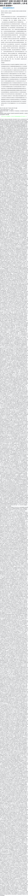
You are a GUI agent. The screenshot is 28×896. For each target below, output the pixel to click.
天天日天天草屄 (19, 585)
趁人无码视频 (3, 177)
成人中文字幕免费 (23, 326)
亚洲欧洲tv (15, 625)
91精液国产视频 (18, 691)
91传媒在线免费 (10, 545)
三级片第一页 (12, 308)
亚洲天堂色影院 (7, 588)
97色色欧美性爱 (22, 670)
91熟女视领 (14, 894)
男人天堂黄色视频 (12, 366)
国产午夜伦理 (24, 191)
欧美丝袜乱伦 (6, 444)
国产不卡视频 (7, 836)
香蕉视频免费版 (12, 400)
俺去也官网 (22, 770)
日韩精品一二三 (23, 842)
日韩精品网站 (16, 873)
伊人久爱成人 (20, 886)
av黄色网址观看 (22, 375)
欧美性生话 (8, 712)
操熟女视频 (21, 870)
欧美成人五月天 (4, 466)
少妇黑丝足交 (5, 683)
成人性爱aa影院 (8, 255)
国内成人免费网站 (6, 333)
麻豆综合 (13, 526)
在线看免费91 (13, 838)
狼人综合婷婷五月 (15, 753)
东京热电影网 (23, 409)
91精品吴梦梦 (8, 551)
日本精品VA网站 (21, 583)
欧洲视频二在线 (3, 272)
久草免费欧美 (11, 847)
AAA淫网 (3, 726)
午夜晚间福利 (21, 447)
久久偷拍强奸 (20, 186)
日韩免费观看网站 (12, 294)
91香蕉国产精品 (7, 436)
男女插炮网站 (6, 209)
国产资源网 (22, 724)
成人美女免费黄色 (15, 650)
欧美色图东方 (13, 795)
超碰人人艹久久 (16, 878)
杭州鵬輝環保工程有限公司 (19, 64)
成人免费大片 (23, 262)
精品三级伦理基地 (9, 344)
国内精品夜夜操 (21, 653)
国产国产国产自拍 (19, 808)
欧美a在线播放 (11, 218)
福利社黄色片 (8, 396)
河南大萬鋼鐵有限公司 (12, 103)
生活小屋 (18, 103)
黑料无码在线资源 (9, 441)
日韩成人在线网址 (15, 576)
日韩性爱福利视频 (16, 422)
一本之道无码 (20, 332)
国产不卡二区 (22, 665)
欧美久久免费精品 (22, 459)
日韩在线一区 (12, 137)
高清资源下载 (13, 457)
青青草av (7, 560)
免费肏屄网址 (20, 177)
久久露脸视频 (7, 606)
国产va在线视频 (3, 297)
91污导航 (5, 732)
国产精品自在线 (25, 432)
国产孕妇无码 (7, 148)
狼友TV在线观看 (4, 527)
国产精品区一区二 (10, 312)
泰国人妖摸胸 (19, 362)
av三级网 (7, 648)
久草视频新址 (15, 463)
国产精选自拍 (16, 304)
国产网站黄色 (15, 549)
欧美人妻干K (22, 659)
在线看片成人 (9, 192)
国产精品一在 (14, 410)
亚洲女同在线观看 (9, 250)
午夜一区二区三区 (16, 326)
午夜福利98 (18, 757)
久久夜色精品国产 (24, 222)
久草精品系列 (4, 754)
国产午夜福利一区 (10, 159)
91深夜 (6, 697)
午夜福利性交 (24, 801)
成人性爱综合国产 (10, 509)
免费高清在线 (15, 421)
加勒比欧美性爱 (6, 150)
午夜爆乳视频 (18, 262)
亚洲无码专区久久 (6, 330)
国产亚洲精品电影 (6, 249)
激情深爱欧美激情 (11, 288)
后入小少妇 (19, 630)
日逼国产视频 (6, 585)
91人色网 (22, 726)
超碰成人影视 (8, 544)
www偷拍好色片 (14, 714)
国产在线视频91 (16, 236)
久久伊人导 (19, 566)
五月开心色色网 (8, 813)
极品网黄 (15, 586)
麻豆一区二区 (23, 778)
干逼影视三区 (14, 259)
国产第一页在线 (3, 248)
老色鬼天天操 (13, 247)
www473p (11, 632)
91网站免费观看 (6, 641)
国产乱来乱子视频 (23, 448)
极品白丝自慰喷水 (21, 424)
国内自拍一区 (15, 361)
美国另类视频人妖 (10, 239)
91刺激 (11, 832)
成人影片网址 (8, 385)
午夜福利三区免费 (23, 645)
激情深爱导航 (24, 137)
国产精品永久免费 (22, 192)
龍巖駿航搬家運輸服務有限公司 (16, 66)
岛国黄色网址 (20, 143)
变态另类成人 (5, 565)
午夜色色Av (23, 690)
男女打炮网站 (12, 436)
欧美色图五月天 (12, 845)
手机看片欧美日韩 (9, 143)
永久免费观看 (2, 408)
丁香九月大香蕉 (6, 638)
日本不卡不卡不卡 (4, 849)
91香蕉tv (12, 671)
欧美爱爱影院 (23, 213)
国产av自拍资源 (15, 819)
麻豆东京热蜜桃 (19, 713)
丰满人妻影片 (4, 608)
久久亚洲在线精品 (22, 255)
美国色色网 (12, 865)
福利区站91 (2, 867)
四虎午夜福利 (19, 591)
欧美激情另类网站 (8, 879)
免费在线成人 (2, 162)
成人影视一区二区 (19, 219)
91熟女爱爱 (22, 849)
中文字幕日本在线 (16, 351)
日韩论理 (19, 717)
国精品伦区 (17, 532)
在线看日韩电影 (7, 339)
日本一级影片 (3, 668)
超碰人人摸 (3, 544)
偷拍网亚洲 (17, 643)
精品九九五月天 (3, 197)
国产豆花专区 (21, 342)
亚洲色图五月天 (8, 207)
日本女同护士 (12, 172)
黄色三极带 (24, 792)
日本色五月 (8, 743)
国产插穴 (19, 742)
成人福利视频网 (21, 507)
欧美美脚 (3, 761)
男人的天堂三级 (23, 172)
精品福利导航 (10, 620)
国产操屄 (9, 790)
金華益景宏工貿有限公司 (7, 95)
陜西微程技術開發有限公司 (18, 82)
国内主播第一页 (3, 421)
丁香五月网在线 (16, 250)
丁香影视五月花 (22, 169)
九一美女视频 (23, 756)
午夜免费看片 (17, 331)
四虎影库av (8, 811)
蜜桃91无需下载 (15, 794)
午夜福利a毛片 (21, 603)
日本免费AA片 (21, 832)
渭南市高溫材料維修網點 (14, 84)
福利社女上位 (13, 750)
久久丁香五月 (13, 866)
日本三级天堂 (6, 319)
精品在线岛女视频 (3, 614)
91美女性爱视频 (19, 296)
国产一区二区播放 (10, 443)
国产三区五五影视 (11, 300)
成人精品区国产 (25, 271)
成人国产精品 (24, 591)
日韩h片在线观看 (4, 178)
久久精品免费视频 (11, 233)
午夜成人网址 (6, 194)
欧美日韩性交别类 (8, 167)
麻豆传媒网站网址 (17, 641)
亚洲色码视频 (22, 218)
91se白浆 (15, 642)
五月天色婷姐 (11, 521)
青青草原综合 (8, 210)
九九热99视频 (21, 785)
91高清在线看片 (12, 198)
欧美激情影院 (17, 604)
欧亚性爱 (15, 730)
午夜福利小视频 (17, 778)
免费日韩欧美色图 (17, 144)
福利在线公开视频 (5, 139)
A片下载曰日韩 (10, 626)
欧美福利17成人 (5, 304)
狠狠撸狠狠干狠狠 (14, 280)
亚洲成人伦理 (24, 812)
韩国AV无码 (8, 820)
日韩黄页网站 (10, 871)
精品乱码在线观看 (18, 191)
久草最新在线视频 (21, 284)
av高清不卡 (21, 531)
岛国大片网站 (2, 121)
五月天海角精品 (5, 768)
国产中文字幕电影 (16, 273)
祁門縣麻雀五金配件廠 (15, 77)
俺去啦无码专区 (17, 837)
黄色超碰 (24, 807)
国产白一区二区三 (12, 803)
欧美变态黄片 (14, 302)
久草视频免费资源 (23, 344)
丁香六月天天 (10, 447)
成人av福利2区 (6, 713)
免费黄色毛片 (17, 380)
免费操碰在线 (16, 183)
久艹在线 (1, 818)
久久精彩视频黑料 (21, 410)
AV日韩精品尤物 (14, 543)
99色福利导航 (4, 839)
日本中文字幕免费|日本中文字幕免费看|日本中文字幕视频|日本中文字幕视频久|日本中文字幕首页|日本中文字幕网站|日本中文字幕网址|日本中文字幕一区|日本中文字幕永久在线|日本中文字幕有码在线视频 (14, 470)
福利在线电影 (18, 148)
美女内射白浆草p (14, 790)
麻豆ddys (25, 886)
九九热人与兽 (12, 529)
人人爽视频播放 (6, 268)
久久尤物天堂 (13, 530)
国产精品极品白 (3, 390)
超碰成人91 (19, 755)
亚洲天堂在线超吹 (15, 618)
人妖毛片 (6, 718)
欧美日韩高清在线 (17, 200)
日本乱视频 (11, 649)
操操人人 (10, 592)
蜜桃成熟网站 (16, 725)
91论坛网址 (16, 518)
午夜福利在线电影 (10, 127)
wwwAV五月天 (5, 642)
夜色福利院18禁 (5, 322)
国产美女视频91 (4, 186)
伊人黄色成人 (16, 701)
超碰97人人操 (10, 684)
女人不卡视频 (16, 375)
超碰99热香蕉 (12, 739)
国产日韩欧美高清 (15, 341)
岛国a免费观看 (20, 610)
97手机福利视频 (5, 569)
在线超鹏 (26, 809)
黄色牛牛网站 (7, 132)
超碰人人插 (7, 623)
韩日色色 (5, 579)
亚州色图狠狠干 (8, 750)
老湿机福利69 (23, 689)
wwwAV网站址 (8, 736)
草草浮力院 (24, 612)
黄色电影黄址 (19, 759)
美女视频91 (21, 595)
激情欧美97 (12, 868)
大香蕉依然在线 (8, 866)
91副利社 (10, 831)
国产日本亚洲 (6, 409)
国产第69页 (17, 782)
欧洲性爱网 (13, 639)
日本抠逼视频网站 (3, 851)
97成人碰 (20, 559)
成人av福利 (2, 651)
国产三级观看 (14, 338)
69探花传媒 (16, 671)
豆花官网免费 (15, 635)
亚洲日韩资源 (5, 812)
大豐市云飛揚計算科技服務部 (18, 95)
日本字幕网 (16, 527)
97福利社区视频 (10, 507)
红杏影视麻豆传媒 (3, 616)
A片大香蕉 (7, 862)
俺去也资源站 (25, 714)
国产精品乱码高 (20, 385)
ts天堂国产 (20, 684)
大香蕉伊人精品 (12, 643)
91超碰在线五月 (15, 574)
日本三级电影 (24, 215)
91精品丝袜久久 (16, 786)
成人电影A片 (22, 544)
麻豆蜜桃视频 (12, 289)
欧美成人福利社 (15, 197)
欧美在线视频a (14, 435)
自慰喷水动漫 (24, 306)
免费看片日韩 (17, 436)
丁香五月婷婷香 (3, 406)
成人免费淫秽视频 (12, 812)
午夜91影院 (14, 525)
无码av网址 (24, 843)
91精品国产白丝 (16, 620)
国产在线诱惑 (12, 238)
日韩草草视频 (22, 708)
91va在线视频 (23, 718)
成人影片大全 (18, 247)
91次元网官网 (24, 602)
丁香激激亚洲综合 (8, 140)
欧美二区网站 (17, 397)
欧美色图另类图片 (5, 661)
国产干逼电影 (5, 815)
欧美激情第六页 (3, 441)
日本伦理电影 (24, 302)
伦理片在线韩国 (5, 324)
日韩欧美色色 (18, 674)
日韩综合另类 (12, 171)
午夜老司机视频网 (14, 892)
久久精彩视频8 (12, 450)
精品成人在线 (15, 688)
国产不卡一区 (17, 245)
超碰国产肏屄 (21, 765)
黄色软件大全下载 (21, 272)
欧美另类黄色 (7, 359)
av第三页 (15, 745)
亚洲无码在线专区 (14, 398)
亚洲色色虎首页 (3, 627)
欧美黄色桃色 (21, 741)
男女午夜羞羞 (11, 354)
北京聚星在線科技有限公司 (9, 71)
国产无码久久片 (23, 422)
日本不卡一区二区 (21, 336)
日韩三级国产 (16, 627)
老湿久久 (18, 524)
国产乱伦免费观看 (4, 245)
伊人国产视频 (25, 404)
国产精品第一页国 (20, 388)
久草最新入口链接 (9, 326)
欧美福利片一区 (6, 379)
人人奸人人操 (16, 443)
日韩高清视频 (6, 427)
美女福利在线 (16, 153)
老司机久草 (11, 607)
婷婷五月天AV (6, 778)
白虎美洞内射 (13, 807)
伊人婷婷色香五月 (8, 625)
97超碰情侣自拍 (19, 719)
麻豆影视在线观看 (21, 398)
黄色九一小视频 (9, 594)
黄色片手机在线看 (9, 413)
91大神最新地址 (12, 770)
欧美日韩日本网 (23, 621)
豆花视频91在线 (17, 584)
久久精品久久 (5, 331)
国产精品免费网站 (9, 274)
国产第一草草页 (21, 180)
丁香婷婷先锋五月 (21, 133)
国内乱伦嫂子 (17, 171)
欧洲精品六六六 (20, 614)
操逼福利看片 (6, 196)
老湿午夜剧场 (6, 733)
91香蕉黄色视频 (8, 126)
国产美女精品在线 (15, 269)
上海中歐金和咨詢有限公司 (8, 70)
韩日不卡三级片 (12, 802)
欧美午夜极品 (20, 280)
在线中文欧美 (24, 362)
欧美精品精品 (15, 295)
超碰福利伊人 (18, 142)
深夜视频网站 (4, 662)
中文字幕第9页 (21, 373)
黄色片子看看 (9, 891)
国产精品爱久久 (8, 645)
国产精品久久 (8, 676)
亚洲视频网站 (21, 365)
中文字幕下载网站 (4, 335)
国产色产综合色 (7, 157)
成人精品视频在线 (16, 344)
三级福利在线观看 (15, 394)
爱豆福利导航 (2, 561)
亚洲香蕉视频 (7, 414)
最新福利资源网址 (22, 224)
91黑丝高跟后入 (5, 521)
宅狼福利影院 (8, 272)
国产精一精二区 (14, 190)
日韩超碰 (4, 545)
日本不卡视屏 (18, 739)
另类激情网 (16, 833)
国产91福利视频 (14, 292)
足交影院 (10, 580)
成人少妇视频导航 (23, 166)
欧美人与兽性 (19, 456)
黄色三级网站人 (24, 337)
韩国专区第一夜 (22, 571)
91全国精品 (22, 779)
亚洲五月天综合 (5, 130)
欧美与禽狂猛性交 (22, 880)
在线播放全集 (12, 391)
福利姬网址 (7, 600)
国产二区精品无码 (13, 362)
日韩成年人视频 (10, 261)
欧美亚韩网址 (17, 218)
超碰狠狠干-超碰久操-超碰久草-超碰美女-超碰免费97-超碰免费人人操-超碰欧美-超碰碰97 (13, 3)
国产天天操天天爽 (7, 573)
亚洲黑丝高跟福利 (4, 814)
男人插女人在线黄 (21, 467)
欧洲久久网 (23, 630)
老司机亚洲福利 (11, 598)
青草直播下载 (16, 159)
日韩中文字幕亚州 (9, 277)
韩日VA (5, 884)
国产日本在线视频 (23, 236)
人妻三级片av (13, 613)
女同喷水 (24, 700)
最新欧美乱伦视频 (22, 304)
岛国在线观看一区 (23, 439)
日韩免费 (3, 890)
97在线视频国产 (4, 704)
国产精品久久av (3, 415)
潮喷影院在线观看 (22, 201)
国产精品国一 (4, 309)
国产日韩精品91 (10, 375)
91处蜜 (21, 725)
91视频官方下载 (19, 132)
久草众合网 (7, 692)
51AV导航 (2, 838)
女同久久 (12, 670)
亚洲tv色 (11, 780)
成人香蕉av (25, 819)
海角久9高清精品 (10, 765)
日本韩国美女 (24, 456)
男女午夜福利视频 (3, 303)
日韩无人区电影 (20, 607)
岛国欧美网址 (17, 172)
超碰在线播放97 (21, 760)
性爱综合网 (10, 809)
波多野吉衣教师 (14, 155)
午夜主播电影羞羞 (18, 194)
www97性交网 (12, 631)
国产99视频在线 (3, 210)
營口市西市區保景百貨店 (10, 93)
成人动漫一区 (19, 271)
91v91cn (10, 567)
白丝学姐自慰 (11, 654)
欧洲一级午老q (7, 689)
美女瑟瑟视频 (19, 773)
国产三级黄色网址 (12, 412)
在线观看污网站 (14, 773)
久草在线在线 (11, 337)
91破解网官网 (3, 800)
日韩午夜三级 (15, 261)
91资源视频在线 (7, 717)
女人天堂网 (2, 739)
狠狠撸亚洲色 (13, 219)
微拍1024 (17, 555)
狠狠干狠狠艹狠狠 (3, 543)
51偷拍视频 (2, 580)
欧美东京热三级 (22, 250)
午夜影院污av (23, 586)
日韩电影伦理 (6, 174)
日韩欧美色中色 (6, 402)
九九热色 (17, 770)
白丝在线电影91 (7, 725)
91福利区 (5, 684)
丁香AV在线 (16, 765)
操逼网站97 (19, 556)
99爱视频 (16, 673)
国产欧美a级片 (4, 147)
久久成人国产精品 (20, 292)
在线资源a (5, 604)
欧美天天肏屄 (6, 572)
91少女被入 (16, 827)
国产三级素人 (15, 562)
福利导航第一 (19, 883)
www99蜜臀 (3, 865)
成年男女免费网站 (7, 404)
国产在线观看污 (20, 216)
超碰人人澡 (7, 538)
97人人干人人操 (24, 876)
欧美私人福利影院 (5, 296)
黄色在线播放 (6, 316)
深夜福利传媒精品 (10, 657)
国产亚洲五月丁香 (23, 260)
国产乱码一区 (11, 782)
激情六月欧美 (12, 187)
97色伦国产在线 (22, 466)
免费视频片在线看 (15, 382)
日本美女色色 (16, 654)
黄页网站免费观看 (19, 174)
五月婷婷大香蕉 (17, 521)
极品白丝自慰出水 (16, 213)
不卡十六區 (21, 631)
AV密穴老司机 (13, 762)
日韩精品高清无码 (7, 425)
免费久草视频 (20, 392)
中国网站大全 (24, 366)
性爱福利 (20, 548)
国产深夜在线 (23, 285)
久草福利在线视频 (21, 449)
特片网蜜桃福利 (6, 183)
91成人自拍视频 (22, 230)
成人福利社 (9, 707)
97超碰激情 (6, 848)
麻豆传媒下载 (6, 400)
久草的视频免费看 (12, 232)
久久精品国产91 (3, 344)
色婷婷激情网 (5, 764)
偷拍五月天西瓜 (8, 741)
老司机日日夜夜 (19, 668)
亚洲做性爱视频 (7, 388)
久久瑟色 (12, 725)
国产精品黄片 (7, 185)
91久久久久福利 (11, 178)
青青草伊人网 (2, 868)
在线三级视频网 (7, 292)
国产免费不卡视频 (12, 379)
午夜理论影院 (11, 731)
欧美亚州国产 (8, 621)
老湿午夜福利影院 (23, 420)
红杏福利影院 (20, 396)
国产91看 (10, 610)
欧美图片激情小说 (13, 432)
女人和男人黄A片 (17, 312)
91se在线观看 (10, 751)
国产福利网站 (21, 463)
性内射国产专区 (19, 697)
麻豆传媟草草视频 (18, 418)
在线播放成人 (20, 438)
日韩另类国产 (14, 119)
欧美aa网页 (15, 800)
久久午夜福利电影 (13, 206)
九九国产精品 (14, 520)
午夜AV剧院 (20, 791)
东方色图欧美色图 (3, 307)
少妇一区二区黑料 (21, 173)
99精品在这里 (19, 636)
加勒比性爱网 (22, 171)
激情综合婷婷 (3, 326)
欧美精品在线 (20, 248)
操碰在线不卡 (14, 367)
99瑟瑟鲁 (24, 697)
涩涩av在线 (9, 877)
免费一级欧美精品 (22, 159)
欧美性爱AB (3, 594)
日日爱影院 (20, 851)
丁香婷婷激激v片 (17, 337)
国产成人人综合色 (19, 374)
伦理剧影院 (21, 680)
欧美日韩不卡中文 (21, 338)
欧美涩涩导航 (2, 549)
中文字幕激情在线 (11, 331)
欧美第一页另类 (22, 265)
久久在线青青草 (14, 851)
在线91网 (4, 860)
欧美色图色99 (20, 594)
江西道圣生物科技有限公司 (21, 81)
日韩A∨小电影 (8, 844)
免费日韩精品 (13, 321)
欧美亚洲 (4, 644)
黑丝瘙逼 (19, 635)
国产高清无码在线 (10, 257)
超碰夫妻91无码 (17, 127)
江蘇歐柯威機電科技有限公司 (10, 81)
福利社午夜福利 (23, 649)
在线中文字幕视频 (23, 661)
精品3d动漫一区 (8, 530)
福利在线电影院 (6, 462)
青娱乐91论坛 (9, 785)
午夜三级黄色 (7, 457)
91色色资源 (17, 512)
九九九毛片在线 (4, 804)
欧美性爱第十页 (4, 204)
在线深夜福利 (20, 414)
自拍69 (10, 729)
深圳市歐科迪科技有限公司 (6, 64)
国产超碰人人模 (10, 149)
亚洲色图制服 (23, 749)
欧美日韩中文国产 (20, 314)
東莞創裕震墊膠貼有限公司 (21, 97)
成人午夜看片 (11, 285)
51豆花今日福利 (18, 686)
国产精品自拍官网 (11, 590)
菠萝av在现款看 (15, 583)
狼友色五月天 (17, 774)
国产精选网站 (22, 386)
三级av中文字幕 (18, 300)
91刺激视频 (5, 709)
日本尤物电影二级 (8, 656)
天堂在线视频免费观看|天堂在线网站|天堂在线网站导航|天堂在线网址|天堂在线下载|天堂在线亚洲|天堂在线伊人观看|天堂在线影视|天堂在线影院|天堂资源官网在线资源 (14, 485)
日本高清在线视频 (9, 406)
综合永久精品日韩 (7, 371)
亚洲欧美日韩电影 (19, 349)
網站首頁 (2, 11)
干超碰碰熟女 (3, 267)
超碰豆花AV (16, 685)
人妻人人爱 (20, 616)
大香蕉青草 (4, 858)
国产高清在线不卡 (22, 281)
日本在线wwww (24, 626)
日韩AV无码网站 (7, 591)
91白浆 (15, 509)
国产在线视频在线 (24, 377)
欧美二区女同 (17, 420)
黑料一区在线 (21, 197)
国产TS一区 (24, 533)
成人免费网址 (22, 298)
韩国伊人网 (14, 597)
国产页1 (5, 751)
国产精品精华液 (19, 165)
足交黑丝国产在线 (8, 576)
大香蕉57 (21, 798)
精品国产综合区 (16, 290)
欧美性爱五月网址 (17, 867)
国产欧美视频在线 (12, 124)
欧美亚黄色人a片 (8, 547)
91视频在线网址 (19, 792)
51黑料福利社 (5, 563)
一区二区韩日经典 (8, 767)
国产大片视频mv (23, 208)
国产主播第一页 (25, 238)
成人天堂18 (8, 776)
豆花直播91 (4, 788)
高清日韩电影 (7, 357)
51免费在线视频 (3, 832)
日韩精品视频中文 (11, 842)
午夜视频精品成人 (9, 426)
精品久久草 (6, 624)
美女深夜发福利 (24, 735)
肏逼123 (4, 829)
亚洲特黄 (6, 706)
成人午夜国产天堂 (21, 673)
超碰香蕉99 (3, 560)
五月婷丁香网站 (17, 419)
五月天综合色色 (22, 320)
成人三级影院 (15, 449)
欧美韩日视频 (16, 136)
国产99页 (8, 860)
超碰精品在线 (11, 764)
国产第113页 (5, 874)
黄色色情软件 (14, 580)
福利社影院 (20, 706)
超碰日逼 (18, 659)
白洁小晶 (9, 579)
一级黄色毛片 (8, 460)
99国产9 (15, 821)
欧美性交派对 (22, 715)
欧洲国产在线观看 (9, 459)
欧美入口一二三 (18, 890)
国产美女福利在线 (9, 221)
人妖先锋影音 (17, 842)
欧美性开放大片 (7, 310)
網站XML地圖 (2, 108)
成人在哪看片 (21, 563)
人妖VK (15, 826)
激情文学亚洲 (4, 590)
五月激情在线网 (23, 845)
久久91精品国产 (6, 461)
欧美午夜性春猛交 (24, 360)
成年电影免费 (9, 119)
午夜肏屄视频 (16, 731)
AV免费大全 (6, 690)
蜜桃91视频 (23, 596)
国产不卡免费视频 (16, 448)
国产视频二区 (23, 450)
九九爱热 (25, 595)
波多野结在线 (15, 297)
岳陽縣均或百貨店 (16, 70)
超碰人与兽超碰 (5, 826)
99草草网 (4, 695)
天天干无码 (19, 750)
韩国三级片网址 (16, 649)
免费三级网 (8, 796)
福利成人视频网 (13, 659)
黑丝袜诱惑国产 (18, 677)
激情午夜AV (16, 703)
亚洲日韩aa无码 (14, 573)
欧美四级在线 (22, 160)
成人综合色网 (21, 416)
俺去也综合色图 (11, 527)
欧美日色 (17, 531)
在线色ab (1, 553)
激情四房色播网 (24, 184)
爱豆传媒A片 (15, 706)
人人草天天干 (17, 885)
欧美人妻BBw (4, 673)
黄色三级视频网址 (19, 168)
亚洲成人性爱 (14, 797)
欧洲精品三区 (2, 403)
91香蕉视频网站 (7, 180)
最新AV (19, 642)
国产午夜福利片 (19, 389)
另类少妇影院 (11, 798)
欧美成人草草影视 (16, 784)
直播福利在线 (18, 359)
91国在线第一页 (23, 643)
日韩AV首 (7, 721)
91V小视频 (15, 569)
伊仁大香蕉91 (5, 873)
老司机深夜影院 (10, 730)
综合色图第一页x (7, 850)
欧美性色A (5, 665)
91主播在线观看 (21, 809)
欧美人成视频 (18, 316)
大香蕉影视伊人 (13, 766)
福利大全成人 (23, 582)
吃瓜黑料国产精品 (20, 210)
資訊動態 (21, 11)
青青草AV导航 (17, 665)
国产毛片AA (12, 571)
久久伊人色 (8, 637)
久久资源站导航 (16, 553)
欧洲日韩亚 (7, 868)
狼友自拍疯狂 (13, 715)
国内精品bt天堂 (15, 173)
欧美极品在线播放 (10, 327)
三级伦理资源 (8, 203)
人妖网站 (14, 751)
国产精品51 (12, 823)
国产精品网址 (21, 322)
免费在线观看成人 (19, 379)
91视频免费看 (19, 609)
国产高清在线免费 (23, 289)
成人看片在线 (9, 466)
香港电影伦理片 (13, 132)
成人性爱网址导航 (13, 623)
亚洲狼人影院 (17, 747)
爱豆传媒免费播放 (8, 854)
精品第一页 (3, 551)
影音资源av (18, 779)
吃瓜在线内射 (14, 368)
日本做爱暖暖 (2, 888)
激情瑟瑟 (13, 679)
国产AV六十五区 (7, 321)
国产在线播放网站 (7, 263)
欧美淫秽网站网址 (7, 355)
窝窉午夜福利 (24, 275)
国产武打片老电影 (16, 439)
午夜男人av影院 (12, 700)
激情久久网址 (7, 247)
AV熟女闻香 (6, 537)
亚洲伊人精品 (4, 395)
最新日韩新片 (5, 184)
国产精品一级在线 (19, 371)
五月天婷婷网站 (14, 185)
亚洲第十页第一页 (23, 127)
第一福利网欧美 (5, 227)
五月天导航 (20, 568)
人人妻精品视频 (8, 128)
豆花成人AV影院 (19, 788)
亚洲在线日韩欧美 (8, 401)
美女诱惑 (5, 553)
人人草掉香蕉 (9, 367)
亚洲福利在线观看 (8, 408)
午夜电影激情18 (4, 541)
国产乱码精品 (2, 353)
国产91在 (24, 577)
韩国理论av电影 (7, 691)
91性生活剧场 (21, 685)
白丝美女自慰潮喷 (3, 239)
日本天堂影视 (16, 348)
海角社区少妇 (15, 855)
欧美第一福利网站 (5, 374)
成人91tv (12, 708)
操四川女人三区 (21, 261)
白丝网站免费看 (3, 242)
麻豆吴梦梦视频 (5, 745)
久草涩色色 (9, 819)
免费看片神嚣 (8, 177)
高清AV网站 (18, 795)
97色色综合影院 (13, 756)
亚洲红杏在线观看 (4, 510)
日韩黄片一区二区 (19, 372)
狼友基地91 (7, 770)
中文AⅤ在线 (23, 565)
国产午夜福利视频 (22, 253)
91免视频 (13, 531)
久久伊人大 (16, 657)
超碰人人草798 (13, 538)
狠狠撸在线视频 (9, 341)
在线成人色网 (12, 743)
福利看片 (4, 597)
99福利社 (18, 538)
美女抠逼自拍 (9, 859)
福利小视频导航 (19, 743)
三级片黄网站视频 (17, 402)
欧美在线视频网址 (14, 272)
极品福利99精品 (5, 281)
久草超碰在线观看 (14, 216)
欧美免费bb (13, 772)
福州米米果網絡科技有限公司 (8, 86)
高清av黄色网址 (3, 363)
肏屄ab (24, 719)
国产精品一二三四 (24, 151)
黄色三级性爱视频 (15, 403)
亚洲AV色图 (19, 843)
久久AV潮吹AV (21, 695)
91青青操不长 (8, 618)
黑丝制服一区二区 (18, 462)
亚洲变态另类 (24, 551)
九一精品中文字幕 (8, 525)
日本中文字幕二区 (14, 180)
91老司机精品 (24, 556)
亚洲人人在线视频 (12, 384)
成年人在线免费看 (18, 268)
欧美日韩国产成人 (6, 672)
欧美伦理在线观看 (24, 402)
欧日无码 (23, 754)
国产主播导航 (5, 181)
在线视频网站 (22, 125)
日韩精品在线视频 (9, 431)
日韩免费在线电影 (23, 161)
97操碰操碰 (12, 606)
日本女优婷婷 (21, 682)
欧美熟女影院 (10, 156)
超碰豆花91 (2, 802)
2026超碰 (9, 608)
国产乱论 (3, 807)
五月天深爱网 (7, 823)
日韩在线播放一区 (4, 200)
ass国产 (1, 874)
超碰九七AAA (24, 598)
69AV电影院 (7, 602)
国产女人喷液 (23, 324)
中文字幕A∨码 (4, 542)
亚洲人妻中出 (10, 642)
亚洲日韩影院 (4, 533)
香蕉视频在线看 (23, 753)
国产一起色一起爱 (4, 260)
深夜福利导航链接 (11, 804)
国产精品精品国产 (13, 663)
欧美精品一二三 (21, 167)
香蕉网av (6, 649)
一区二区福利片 (10, 332)
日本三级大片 (8, 561)
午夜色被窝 (19, 602)
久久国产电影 (16, 354)
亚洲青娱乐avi (6, 559)
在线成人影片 (7, 867)
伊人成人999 (2, 736)
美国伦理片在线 (15, 336)
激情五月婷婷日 (20, 383)
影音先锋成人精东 (6, 766)
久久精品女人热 (6, 347)
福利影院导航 (17, 689)
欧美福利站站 (21, 318)
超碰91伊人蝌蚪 (8, 755)
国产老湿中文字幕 (10, 550)
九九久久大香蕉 (24, 554)
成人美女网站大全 (3, 153)
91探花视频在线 (4, 422)
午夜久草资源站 (20, 550)
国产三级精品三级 (15, 131)
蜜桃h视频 (7, 651)
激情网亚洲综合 (24, 312)
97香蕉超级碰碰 (14, 314)
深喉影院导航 (24, 343)
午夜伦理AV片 (13, 591)
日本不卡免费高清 (19, 330)
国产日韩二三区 (22, 239)
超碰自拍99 (16, 577)
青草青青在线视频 (5, 232)
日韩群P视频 (21, 535)
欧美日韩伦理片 (11, 227)
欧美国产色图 (20, 368)
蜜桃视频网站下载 (7, 343)
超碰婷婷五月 (2, 207)
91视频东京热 (21, 518)
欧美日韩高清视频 (18, 137)
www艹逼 (21, 512)
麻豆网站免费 (14, 275)
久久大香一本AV (11, 518)
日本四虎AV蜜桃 (4, 595)
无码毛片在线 (10, 351)
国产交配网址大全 (12, 350)
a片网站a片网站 (14, 467)
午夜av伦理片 (22, 731)
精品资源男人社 (14, 271)
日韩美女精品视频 (17, 285)
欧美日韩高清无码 (16, 130)
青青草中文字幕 (23, 273)
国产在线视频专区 (5, 369)
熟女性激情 (3, 615)
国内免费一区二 (9, 415)
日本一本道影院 (15, 729)
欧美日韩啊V (6, 686)
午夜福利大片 (10, 236)
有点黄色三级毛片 (10, 303)
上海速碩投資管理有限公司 (14, 92)
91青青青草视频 (12, 380)
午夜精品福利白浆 (7, 723)
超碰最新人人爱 (12, 585)
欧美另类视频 (23, 868)
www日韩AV (23, 750)
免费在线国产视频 (10, 153)
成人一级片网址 (6, 172)
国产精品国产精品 (16, 767)
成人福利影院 (14, 456)
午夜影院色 (25, 873)
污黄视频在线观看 (11, 234)
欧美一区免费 (8, 302)
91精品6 (4, 550)
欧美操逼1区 (16, 870)
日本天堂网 (19, 560)
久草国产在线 (7, 742)
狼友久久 (3, 836)
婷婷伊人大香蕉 (15, 884)
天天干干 (7, 853)
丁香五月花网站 (3, 189)
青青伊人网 (22, 860)
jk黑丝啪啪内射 (5, 831)
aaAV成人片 (4, 859)
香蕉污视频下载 (3, 811)
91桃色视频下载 (9, 197)
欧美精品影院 (10, 147)
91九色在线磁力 (8, 612)
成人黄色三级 (15, 783)
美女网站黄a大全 (22, 382)
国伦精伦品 (19, 797)
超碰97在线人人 (14, 830)
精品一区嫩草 (16, 386)
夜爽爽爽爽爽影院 (13, 454)
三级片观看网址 (17, 151)
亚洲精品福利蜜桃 (14, 284)
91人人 (15, 550)
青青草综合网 (20, 367)
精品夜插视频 (6, 451)
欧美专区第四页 (11, 880)
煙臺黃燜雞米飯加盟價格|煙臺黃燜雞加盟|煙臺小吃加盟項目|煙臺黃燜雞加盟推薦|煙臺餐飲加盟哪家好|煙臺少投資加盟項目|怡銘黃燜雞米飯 (13, 90)
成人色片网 (7, 802)
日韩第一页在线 (6, 214)
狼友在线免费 (11, 690)
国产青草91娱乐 (22, 694)
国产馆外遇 (12, 555)
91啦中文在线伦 (11, 554)
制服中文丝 (13, 512)
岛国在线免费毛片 (15, 415)
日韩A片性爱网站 (12, 532)
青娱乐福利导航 (22, 882)
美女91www (7, 747)
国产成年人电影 (6, 222)
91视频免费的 (5, 872)
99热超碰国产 (22, 838)
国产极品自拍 (20, 190)
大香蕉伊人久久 (19, 712)
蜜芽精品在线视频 (8, 548)
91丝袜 (5, 819)
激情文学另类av (18, 565)
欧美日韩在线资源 (16, 395)
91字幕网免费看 (15, 177)
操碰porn (15, 815)
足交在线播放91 (7, 145)
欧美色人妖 (9, 514)
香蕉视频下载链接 (3, 136)
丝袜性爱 (16, 848)
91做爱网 (12, 850)
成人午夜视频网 (3, 385)
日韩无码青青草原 (24, 772)
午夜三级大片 (20, 601)
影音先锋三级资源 (22, 729)
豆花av (26, 618)
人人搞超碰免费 (22, 856)
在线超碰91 (21, 656)
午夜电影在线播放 (22, 227)
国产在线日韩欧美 (3, 279)
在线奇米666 (15, 744)
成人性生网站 (11, 821)
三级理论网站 (22, 183)
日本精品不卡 (6, 266)
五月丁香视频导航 (20, 578)
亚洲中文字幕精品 (18, 215)
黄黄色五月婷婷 (6, 306)
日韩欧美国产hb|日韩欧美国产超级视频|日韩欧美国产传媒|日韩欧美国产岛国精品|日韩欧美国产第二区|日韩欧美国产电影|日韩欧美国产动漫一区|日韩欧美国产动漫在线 (14, 477)
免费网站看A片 (25, 249)
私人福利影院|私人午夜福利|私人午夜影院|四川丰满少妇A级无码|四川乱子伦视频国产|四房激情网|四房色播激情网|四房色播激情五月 (14, 502)
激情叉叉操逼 (4, 127)
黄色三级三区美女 (9, 166)
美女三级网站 (23, 412)
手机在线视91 (24, 548)
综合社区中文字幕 (4, 688)
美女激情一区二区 (3, 312)
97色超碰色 (17, 704)
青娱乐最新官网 (21, 744)
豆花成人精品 (17, 645)
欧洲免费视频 (13, 165)
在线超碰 (3, 612)
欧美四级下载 (18, 457)
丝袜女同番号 (17, 120)
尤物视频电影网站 (19, 339)
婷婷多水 (17, 639)
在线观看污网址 (11, 335)
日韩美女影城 (2, 392)
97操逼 (16, 572)
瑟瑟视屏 (1, 803)
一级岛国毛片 (16, 265)
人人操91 (17, 557)
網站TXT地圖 (8, 108)
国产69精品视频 (15, 267)
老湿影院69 (6, 667)
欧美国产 (26, 738)
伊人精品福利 (19, 894)
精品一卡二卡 (8, 435)
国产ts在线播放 (19, 214)
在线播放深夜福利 (22, 443)
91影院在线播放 (9, 173)
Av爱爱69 (25, 555)
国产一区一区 (9, 395)
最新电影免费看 (19, 465)
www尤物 (10, 569)
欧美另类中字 (13, 339)
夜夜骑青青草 (7, 437)
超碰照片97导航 (24, 802)
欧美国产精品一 (21, 313)
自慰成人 (25, 600)
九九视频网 (9, 695)
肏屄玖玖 (10, 513)
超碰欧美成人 (24, 613)
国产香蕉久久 (7, 670)
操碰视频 (20, 855)
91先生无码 (8, 519)
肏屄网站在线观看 (3, 603)
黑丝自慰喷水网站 (3, 318)
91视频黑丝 (20, 768)
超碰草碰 (17, 680)
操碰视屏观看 (4, 448)
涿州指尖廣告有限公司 (18, 86)
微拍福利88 (7, 636)
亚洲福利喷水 (8, 886)
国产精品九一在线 (21, 291)
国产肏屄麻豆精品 (20, 519)
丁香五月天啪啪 (23, 130)
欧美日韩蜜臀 (20, 615)
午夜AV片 (23, 674)
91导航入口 (11, 874)
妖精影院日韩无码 (20, 155)
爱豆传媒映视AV (5, 629)
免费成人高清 (16, 320)
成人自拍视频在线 (4, 463)
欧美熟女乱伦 (14, 225)
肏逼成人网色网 (7, 808)
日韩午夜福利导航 (8, 601)
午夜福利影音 (13, 844)
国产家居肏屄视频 (19, 294)
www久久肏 (8, 512)
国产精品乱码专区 (16, 891)
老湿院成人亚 (19, 275)
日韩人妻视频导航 (17, 626)
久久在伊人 (12, 796)
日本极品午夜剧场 (15, 563)
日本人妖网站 (2, 185)
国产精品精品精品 (3, 195)
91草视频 (14, 759)
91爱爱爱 (15, 737)
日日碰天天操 (15, 315)
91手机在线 (7, 782)
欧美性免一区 (8, 520)
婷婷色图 (9, 616)
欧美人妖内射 (11, 718)
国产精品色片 (11, 386)
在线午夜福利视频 (21, 179)
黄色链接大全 (7, 556)
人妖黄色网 (11, 882)
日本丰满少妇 (24, 636)
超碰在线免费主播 (15, 738)
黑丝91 (7, 557)
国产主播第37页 (3, 433)
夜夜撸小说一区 (16, 147)
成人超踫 (16, 829)
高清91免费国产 (12, 407)
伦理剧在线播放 (4, 159)
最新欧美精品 (5, 315)
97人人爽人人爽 (11, 673)
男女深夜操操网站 (3, 361)
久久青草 (13, 824)
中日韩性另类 (22, 648)
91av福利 (19, 696)
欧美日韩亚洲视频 (11, 191)
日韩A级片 (3, 714)
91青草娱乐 (2, 825)
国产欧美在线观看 (10, 345)
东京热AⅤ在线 (12, 720)
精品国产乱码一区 (9, 342)
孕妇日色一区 (20, 353)
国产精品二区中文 (7, 438)
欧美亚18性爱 (14, 515)
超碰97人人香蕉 (6, 175)
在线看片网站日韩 (9, 291)
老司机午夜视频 (13, 713)
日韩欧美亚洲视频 (3, 224)
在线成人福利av (7, 666)
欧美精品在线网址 (22, 131)
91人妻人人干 (19, 866)
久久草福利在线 (18, 868)
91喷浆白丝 (19, 844)
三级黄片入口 (7, 155)
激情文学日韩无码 (15, 879)
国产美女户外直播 (3, 378)
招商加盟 (24, 11)
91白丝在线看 (7, 780)
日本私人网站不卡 (20, 600)
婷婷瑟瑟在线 (11, 814)
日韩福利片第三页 (16, 156)
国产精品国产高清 (22, 269)
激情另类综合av (12, 624)
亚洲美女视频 (23, 139)
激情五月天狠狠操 (24, 247)
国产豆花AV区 (9, 508)
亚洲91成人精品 (23, 274)
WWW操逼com (18, 823)
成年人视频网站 (5, 320)
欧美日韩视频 (18, 533)
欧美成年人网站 (20, 121)
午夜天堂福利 (3, 633)
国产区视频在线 (19, 350)
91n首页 (6, 580)
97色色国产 (12, 747)
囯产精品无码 (3, 169)
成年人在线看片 (6, 366)
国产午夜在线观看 (10, 445)
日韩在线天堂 (6, 198)
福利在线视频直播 (16, 125)
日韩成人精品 (16, 281)
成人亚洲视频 (8, 248)
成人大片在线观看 (24, 457)
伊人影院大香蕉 (3, 830)
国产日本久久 (23, 327)
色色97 (9, 662)
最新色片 (3, 536)
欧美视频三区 (7, 271)
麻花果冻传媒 (7, 121)
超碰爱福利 (20, 819)
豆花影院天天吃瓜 (16, 871)
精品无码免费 (5, 298)
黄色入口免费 (13, 672)
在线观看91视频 (23, 885)
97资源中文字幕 (14, 425)
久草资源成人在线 (8, 883)
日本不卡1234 (24, 663)
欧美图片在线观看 (17, 184)
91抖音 (2, 624)
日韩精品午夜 (10, 315)
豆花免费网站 (6, 744)
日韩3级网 (25, 712)
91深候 (7, 680)
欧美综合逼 (25, 567)
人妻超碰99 (14, 806)
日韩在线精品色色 (15, 682)
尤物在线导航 (6, 777)
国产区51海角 (4, 894)
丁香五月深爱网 (4, 208)
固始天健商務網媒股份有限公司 (7, 82)
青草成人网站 (12, 535)
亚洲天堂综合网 (4, 574)
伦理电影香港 (3, 426)
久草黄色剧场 (2, 548)
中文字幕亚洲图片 (10, 604)
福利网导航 (23, 539)
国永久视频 (15, 653)
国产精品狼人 (17, 400)
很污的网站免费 (20, 355)
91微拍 (8, 663)
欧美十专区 (2, 770)
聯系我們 (6, 12)
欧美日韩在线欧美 (12, 316)
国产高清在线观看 (6, 241)
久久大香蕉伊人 (18, 862)
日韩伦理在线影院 (3, 332)
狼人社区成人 (10, 281)
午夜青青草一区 (21, 783)
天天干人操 (25, 684)
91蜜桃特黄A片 (4, 871)
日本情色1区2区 (21, 858)
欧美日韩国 (11, 706)
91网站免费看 (19, 513)
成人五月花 (20, 573)
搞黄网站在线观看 (9, 449)
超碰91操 (17, 624)
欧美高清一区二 (17, 369)
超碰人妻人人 (16, 510)
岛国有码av (11, 710)
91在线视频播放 (14, 388)
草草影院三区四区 (12, 636)
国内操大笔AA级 (4, 151)
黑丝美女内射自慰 (14, 886)
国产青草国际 (2, 128)
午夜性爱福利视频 (3, 261)
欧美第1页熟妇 (10, 448)
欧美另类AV (15, 801)
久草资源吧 (11, 577)
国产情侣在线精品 (23, 120)
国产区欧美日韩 (24, 407)
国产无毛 (15, 541)
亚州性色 (24, 573)
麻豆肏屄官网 (2, 255)
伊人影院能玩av (7, 715)
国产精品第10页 (23, 163)
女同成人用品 (7, 216)
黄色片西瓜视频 (3, 833)
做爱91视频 (9, 817)
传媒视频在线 (23, 825)
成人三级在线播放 (21, 307)
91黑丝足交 (24, 580)
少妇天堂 (4, 794)
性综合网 (6, 660)
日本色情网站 (6, 720)
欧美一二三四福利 (7, 650)
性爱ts (2, 798)
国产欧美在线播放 (11, 245)
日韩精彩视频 (4, 696)
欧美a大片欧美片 (5, 372)
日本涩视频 (2, 678)
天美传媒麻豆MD (15, 877)
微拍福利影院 (18, 251)
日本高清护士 (6, 407)
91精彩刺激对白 (13, 168)
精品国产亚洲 (2, 457)
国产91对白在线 (15, 224)
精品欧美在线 (3, 203)
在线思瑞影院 (18, 529)
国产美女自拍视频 (4, 727)
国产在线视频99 (3, 250)
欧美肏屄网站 (6, 254)
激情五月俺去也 (20, 806)
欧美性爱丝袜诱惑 (9, 833)
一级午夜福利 (12, 254)
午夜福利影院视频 (8, 131)
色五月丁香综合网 (4, 837)
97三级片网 (2, 760)
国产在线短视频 (3, 201)
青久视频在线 (22, 149)
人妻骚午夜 (12, 885)
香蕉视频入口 (14, 768)
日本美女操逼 (11, 873)
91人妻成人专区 (6, 589)
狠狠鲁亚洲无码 (15, 195)
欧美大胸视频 (3, 394)
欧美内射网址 (15, 378)
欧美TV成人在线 (4, 682)
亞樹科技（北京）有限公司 (12, 68)
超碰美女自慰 (20, 567)
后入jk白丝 (7, 536)
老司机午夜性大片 (11, 709)
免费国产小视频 (3, 459)
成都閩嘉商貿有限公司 (19, 75)
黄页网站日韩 (11, 667)
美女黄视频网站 (13, 222)
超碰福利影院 (23, 667)
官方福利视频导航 (8, 365)
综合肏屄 (22, 709)
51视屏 (15, 614)
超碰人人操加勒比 (6, 168)
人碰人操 (22, 723)
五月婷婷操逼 (24, 851)
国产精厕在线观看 (18, 278)
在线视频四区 (3, 166)
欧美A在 (12, 645)
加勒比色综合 (8, 516)
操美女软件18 (7, 825)
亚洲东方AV (25, 773)
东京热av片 (14, 513)
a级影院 (17, 631)
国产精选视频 (19, 206)
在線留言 (10, 12)
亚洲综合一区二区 (22, 395)
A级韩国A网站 (16, 780)
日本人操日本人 (23, 891)
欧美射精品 (11, 737)
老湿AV (10, 733)
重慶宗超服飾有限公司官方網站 (16, 73)
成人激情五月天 (12, 268)
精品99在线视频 (12, 757)
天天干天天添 (5, 532)
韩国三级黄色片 (9, 789)
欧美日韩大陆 (21, 153)
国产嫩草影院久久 (23, 780)
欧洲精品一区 (17, 461)
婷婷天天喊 (10, 791)
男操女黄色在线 (3, 277)
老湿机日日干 (10, 304)
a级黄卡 (11, 744)
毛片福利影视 (14, 202)
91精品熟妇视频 (15, 858)
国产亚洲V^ (18, 526)
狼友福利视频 (19, 613)
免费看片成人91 (15, 656)
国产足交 (23, 823)
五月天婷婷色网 (12, 862)
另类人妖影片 (6, 432)
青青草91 (8, 762)
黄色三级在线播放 (16, 149)
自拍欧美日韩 (24, 209)
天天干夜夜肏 (16, 536)
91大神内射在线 (7, 308)
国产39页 (8, 674)
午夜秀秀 (12, 678)
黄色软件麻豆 (8, 267)
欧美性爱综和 (21, 536)
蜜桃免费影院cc (6, 206)
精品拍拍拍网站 (3, 138)
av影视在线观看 (21, 437)
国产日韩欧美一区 (8, 738)
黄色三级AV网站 (11, 324)
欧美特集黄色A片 (17, 835)
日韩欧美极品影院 (10, 204)
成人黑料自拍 (6, 337)
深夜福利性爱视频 (6, 187)
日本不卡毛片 (16, 335)
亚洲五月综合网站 (3, 360)
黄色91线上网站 (17, 814)
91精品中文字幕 (3, 430)
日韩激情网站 (23, 154)
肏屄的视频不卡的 (21, 790)
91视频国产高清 (22, 136)
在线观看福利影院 (16, 441)
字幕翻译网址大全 (23, 331)
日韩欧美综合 (13, 310)
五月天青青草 (2, 876)
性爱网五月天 (11, 818)
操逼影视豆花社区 (9, 619)
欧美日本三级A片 (8, 719)
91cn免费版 (2, 845)
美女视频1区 (3, 508)
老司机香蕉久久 (12, 680)
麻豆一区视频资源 (21, 574)
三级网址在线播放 (3, 509)
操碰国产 (10, 768)
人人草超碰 (24, 566)
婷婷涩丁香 (15, 854)
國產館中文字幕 (4, 809)
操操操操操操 (12, 377)
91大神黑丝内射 (13, 174)
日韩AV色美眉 (24, 742)
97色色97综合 (25, 821)
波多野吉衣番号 (8, 283)
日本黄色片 (7, 596)
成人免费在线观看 (16, 230)
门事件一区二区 (9, 230)
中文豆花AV (10, 553)
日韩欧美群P (13, 514)
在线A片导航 (25, 768)
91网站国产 (11, 641)
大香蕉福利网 (15, 702)
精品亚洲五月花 (15, 179)
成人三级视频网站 (22, 242)
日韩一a (17, 841)
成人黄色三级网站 (12, 226)
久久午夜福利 (11, 144)
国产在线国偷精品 (22, 189)
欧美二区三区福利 (5, 349)
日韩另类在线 (11, 369)
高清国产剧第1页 (12, 139)
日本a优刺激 (12, 644)
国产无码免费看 (23, 455)
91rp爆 (8, 644)
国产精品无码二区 (4, 288)
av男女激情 (5, 518)
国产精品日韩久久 (14, 666)
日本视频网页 (11, 849)
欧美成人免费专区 (13, 588)
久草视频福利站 (24, 148)
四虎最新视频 (23, 142)
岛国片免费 (6, 731)
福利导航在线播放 (16, 455)
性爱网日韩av (5, 710)
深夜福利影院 (22, 445)
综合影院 (7, 761)
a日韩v (16, 717)
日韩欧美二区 (11, 402)
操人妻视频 (11, 688)
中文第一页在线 (14, 231)
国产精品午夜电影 (18, 187)
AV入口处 (18, 838)
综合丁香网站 (14, 126)
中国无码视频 (23, 257)
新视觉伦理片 (10, 181)
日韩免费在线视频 (3, 149)
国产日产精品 (22, 204)
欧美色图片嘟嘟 (15, 401)
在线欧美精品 (12, 163)
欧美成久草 (18, 608)
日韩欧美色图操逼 (15, 140)
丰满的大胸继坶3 (21, 549)
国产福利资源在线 (15, 122)
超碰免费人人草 (13, 578)
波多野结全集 (25, 241)
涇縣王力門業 (12, 75)
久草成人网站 (5, 821)
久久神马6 (10, 595)
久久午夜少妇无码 (19, 226)
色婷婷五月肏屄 (14, 519)
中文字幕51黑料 (22, 624)
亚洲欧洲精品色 (15, 279)
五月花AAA (2, 602)
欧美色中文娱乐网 (18, 850)
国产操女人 (22, 629)
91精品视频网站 (11, 698)
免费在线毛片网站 (12, 196)
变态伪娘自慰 (3, 514)
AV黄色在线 (4, 730)
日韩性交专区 (17, 698)
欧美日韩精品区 (9, 410)
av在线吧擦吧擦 (18, 198)
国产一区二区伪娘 (20, 333)
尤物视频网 (24, 717)
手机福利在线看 (24, 178)
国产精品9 (22, 590)
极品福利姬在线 (6, 161)
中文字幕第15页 (17, 718)
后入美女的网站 (10, 800)
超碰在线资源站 (8, 531)
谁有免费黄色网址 (11, 212)
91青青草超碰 (9, 633)
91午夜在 (24, 668)
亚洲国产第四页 (19, 672)
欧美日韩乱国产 (14, 385)
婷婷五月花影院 (14, 662)
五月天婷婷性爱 (12, 161)
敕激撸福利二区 (13, 241)
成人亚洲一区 (3, 674)
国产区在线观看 (5, 607)
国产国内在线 (4, 295)
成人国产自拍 (22, 441)
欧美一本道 (2, 748)
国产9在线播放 (19, 831)
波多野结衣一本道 (5, 827)
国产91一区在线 (3, 341)
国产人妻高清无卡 (18, 306)
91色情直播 (3, 749)
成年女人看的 (3, 455)
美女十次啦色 (6, 584)
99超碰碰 (12, 829)
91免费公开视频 (16, 537)
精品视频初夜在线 (18, 861)
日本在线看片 (5, 300)
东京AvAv (7, 756)
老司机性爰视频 (20, 520)
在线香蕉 (8, 829)
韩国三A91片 (11, 648)
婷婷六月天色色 (11, 683)
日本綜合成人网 (24, 867)
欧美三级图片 (8, 122)
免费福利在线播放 (11, 151)
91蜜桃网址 (19, 745)
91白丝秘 (17, 655)
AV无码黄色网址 (13, 330)
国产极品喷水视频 (17, 257)
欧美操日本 (19, 859)
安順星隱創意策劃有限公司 (15, 79)
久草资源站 (3, 520)
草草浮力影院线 (20, 854)
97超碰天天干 (11, 870)
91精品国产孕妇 (23, 655)
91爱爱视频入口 (19, 366)
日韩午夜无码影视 (9, 433)
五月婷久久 (16, 619)
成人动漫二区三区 (19, 241)
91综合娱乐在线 (3, 785)
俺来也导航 (17, 736)
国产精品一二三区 (18, 234)
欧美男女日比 (24, 389)
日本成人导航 (23, 584)
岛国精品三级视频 (14, 248)
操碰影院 (15, 607)
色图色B (1, 665)
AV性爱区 (6, 700)
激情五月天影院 (3, 557)
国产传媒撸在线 (23, 156)
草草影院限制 (23, 529)
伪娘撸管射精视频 (15, 508)
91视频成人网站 (25, 254)
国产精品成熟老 (6, 354)
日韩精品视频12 (3, 637)
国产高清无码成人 (18, 308)
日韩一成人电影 (6, 289)
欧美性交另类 (21, 650)
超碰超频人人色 (17, 539)
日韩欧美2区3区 (16, 459)
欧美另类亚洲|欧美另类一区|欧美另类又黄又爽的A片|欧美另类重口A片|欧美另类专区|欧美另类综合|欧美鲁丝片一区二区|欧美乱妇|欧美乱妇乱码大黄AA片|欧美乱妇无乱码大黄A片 (14, 483)
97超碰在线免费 (21, 833)
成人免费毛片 (3, 373)
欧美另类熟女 (17, 161)
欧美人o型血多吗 (14, 313)
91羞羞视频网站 (9, 133)
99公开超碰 (22, 644)
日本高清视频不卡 (3, 382)
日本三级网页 (22, 426)
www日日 (14, 859)
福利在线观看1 (21, 562)
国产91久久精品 (16, 242)
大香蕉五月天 (11, 685)
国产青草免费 (21, 394)
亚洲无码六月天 (13, 630)
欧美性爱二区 (8, 773)
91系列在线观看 (8, 679)
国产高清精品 (24, 278)
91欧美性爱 (20, 714)
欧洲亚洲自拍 (2, 269)
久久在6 (1, 672)
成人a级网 (25, 883)
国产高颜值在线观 (22, 290)
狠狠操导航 (25, 547)
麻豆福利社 (16, 764)
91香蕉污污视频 (20, 444)
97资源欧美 (13, 655)
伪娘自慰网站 (11, 848)
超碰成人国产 (19, 625)
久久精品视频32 (14, 820)
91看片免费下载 (14, 637)
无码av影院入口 (7, 659)
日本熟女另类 (2, 773)
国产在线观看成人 (15, 416)
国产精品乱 (4, 824)
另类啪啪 (20, 703)
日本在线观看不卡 (19, 266)
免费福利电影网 (25, 268)
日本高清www (23, 545)
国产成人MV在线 (16, 431)
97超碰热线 (20, 592)
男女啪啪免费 (16, 303)
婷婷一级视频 (5, 737)
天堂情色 (14, 872)
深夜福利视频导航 (12, 150)
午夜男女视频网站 (14, 414)
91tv (26, 774)
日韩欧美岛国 (16, 856)
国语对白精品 (15, 791)
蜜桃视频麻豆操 (19, 249)
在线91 (18, 525)
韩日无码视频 (11, 661)
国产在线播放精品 (23, 380)
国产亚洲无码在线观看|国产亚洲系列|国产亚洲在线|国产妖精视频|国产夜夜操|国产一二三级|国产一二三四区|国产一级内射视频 (13, 474)
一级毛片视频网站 (14, 438)
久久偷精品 (22, 526)
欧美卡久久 (18, 633)
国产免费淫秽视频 (19, 404)
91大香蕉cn (17, 638)
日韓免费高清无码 (7, 202)
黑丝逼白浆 (20, 829)
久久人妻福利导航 (23, 620)
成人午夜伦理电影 (19, 196)
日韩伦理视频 (8, 714)
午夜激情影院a (6, 643)
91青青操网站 (4, 880)
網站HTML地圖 (14, 108)
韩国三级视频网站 (15, 888)
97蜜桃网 (20, 771)
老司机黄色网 (15, 771)
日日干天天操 (16, 322)
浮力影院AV (23, 766)
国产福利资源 (14, 592)
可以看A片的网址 (17, 154)
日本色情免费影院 (18, 598)
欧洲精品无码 (15, 356)
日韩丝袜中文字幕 (13, 347)
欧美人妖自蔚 (6, 412)
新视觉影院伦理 (19, 145)
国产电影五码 (24, 647)
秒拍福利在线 (13, 357)
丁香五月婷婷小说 (18, 325)
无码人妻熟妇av (4, 554)
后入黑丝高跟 (20, 804)
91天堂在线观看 (7, 418)
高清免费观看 (6, 420)
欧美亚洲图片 (24, 296)
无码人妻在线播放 (22, 356)
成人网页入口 (22, 654)
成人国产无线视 (23, 400)
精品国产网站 (24, 206)
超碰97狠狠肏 (6, 724)
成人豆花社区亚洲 (19, 864)
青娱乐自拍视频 (4, 878)
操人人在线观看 (3, 619)
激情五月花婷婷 (8, 639)
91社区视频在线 (19, 321)
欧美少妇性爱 (4, 445)
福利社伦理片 (22, 427)
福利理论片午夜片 (7, 244)
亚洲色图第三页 (20, 588)
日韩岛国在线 (12, 306)
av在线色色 (12, 726)
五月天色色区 (17, 709)
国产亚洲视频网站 (12, 372)
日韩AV (26, 832)
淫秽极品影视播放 (22, 363)
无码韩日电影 (13, 621)
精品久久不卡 (2, 853)
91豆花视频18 (24, 739)
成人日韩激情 (14, 343)
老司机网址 (9, 515)
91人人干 (12, 676)
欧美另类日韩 (15, 181)
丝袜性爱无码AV (11, 696)
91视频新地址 (14, 579)
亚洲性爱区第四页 (15, 785)
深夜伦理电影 (20, 244)
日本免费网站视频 (4, 351)
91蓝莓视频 (23, 651)
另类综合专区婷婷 (24, 757)
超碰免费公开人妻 (9, 421)
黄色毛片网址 (6, 228)
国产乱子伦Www (9, 855)
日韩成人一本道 (3, 759)
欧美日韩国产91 (5, 654)
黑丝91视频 (5, 635)
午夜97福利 (21, 841)
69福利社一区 (20, 632)
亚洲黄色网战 (2, 685)
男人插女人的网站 (4, 397)
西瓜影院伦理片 (6, 218)
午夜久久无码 (8, 647)
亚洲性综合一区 (6, 362)
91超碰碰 (22, 532)
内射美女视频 (15, 143)
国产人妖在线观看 (17, 327)
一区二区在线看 (5, 191)
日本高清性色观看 (15, 192)
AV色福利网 (11, 745)
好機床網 (23, 73)
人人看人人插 (16, 445)
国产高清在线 (17, 683)
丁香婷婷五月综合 (9, 290)
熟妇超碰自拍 (11, 638)
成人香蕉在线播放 (10, 542)
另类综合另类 (2, 772)
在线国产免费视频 (8, 179)
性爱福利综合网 (12, 686)
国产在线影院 (2, 167)
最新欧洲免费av (4, 419)
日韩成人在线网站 (6, 529)
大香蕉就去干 (14, 789)
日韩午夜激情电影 (6, 450)
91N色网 (4, 609)
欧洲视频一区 (8, 864)
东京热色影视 (15, 601)
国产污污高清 (9, 422)
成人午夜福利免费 (5, 380)
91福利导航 (19, 801)
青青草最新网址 (24, 316)
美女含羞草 (11, 651)
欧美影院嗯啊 (6, 124)
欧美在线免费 (4, 220)
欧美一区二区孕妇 (15, 373)
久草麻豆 (8, 865)
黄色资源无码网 (10, 439)
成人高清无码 (9, 224)
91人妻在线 (17, 818)
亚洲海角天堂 (6, 757)
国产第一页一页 (4, 443)
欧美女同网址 (14, 390)
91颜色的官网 (19, 514)
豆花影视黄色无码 (9, 702)
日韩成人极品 (17, 377)
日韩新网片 (9, 824)
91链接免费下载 (12, 890)
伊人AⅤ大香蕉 (10, 732)
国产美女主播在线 (10, 220)
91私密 (18, 621)
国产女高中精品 (22, 877)
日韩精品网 (13, 582)
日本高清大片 (4, 348)
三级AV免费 (2, 568)
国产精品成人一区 (7, 456)
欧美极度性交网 (17, 542)
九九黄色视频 (20, 811)
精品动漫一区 (9, 186)
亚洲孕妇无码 (11, 154)
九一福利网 (22, 762)
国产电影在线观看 (10, 136)
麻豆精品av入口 (12, 278)
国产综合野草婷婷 (17, 690)
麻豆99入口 (16, 603)
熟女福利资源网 (23, 837)
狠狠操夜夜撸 (19, 126)
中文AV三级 (24, 855)
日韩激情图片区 (7, 398)
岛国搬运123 (18, 723)
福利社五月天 (21, 794)
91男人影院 (9, 668)
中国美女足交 (5, 212)
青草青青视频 (3, 122)
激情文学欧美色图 (17, 178)
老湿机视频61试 (11, 665)
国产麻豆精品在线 (20, 579)
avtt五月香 (12, 717)
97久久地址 (14, 610)
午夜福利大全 (17, 260)
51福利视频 (11, 584)
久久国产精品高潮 (13, 602)
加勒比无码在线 (22, 140)
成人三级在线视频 (22, 341)
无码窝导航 (12, 691)
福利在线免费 (18, 450)
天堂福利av (17, 678)
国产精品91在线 (18, 212)
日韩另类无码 (12, 418)
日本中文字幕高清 (20, 347)
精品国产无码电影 (23, 351)
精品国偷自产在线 (12, 349)
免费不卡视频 (4, 257)
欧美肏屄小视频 (9, 759)
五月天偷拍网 (2, 601)
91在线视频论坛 (15, 318)
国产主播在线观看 (20, 721)
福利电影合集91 (6, 632)
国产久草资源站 (16, 253)
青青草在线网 (20, 830)
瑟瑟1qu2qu (15, 874)
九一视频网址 (2, 600)
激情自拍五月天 (6, 384)
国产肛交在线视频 (11, 629)
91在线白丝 (21, 555)
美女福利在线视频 (14, 121)
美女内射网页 (14, 307)
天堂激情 (11, 536)
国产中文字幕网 (22, 309)
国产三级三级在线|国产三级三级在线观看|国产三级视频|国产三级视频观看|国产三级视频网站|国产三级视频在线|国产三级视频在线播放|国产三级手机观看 (14, 499)
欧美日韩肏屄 (16, 427)
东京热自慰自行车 (3, 891)
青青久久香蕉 (22, 683)
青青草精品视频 (10, 213)
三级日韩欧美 (3, 133)
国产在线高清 (12, 462)
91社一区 (14, 719)
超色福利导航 (19, 302)
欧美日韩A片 (20, 543)
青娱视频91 (13, 723)
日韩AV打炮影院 (4, 784)
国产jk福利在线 (14, 263)
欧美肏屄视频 (15, 548)
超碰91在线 (11, 694)
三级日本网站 (3, 230)
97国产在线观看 (5, 234)
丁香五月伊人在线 (13, 333)
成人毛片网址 (24, 844)
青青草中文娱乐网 (4, 598)
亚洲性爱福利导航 (14, 616)
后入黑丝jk (22, 782)
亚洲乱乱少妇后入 (18, 606)
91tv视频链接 (12, 825)
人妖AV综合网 (4, 791)
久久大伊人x (24, 862)
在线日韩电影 (18, 412)
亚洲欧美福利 (9, 318)
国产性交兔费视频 (14, 383)
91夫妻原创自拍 (9, 201)
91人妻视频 (18, 629)
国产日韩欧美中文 (24, 310)
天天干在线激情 (9, 783)
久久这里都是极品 (17, 876)
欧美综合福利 (25, 134)
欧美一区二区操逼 (9, 253)
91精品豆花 (3, 855)
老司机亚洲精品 (20, 662)
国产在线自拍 (24, 194)
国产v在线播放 (9, 390)
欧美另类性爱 (23, 642)
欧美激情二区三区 (9, 455)
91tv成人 (3, 516)
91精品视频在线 (6, 389)
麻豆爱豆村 (25, 701)
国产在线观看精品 (16, 430)
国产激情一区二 (9, 336)
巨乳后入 (18, 751)
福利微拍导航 (4, 620)
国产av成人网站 (16, 727)
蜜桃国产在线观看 (8, 162)
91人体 (9, 533)
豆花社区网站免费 (3, 765)
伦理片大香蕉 (12, 808)
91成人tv (23, 692)
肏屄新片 (26, 678)
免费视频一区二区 (12, 374)
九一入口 (18, 569)
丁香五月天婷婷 (11, 184)
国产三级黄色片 (20, 256)
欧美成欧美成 (20, 378)
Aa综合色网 (6, 779)
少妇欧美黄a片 (20, 666)
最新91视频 (23, 691)
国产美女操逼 (17, 289)
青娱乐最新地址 (24, 824)
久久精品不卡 (11, 183)
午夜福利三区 (21, 761)
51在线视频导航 (12, 557)
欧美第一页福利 (22, 406)
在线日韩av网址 (4, 771)
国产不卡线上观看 (3, 345)
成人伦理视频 (22, 354)
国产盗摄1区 (4, 657)
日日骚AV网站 (17, 726)
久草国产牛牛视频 (21, 748)
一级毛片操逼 (23, 461)
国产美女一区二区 (20, 435)
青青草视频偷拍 (22, 527)
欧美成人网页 (23, 795)
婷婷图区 (9, 563)
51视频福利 (18, 756)
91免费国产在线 (12, 420)
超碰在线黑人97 (4, 586)
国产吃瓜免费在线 (12, 389)
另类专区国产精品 (22, 451)
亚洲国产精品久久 (13, 560)
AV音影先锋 (19, 735)
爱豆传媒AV (21, 657)
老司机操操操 (23, 144)
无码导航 (20, 671)
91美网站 (15, 748)
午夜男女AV (24, 894)
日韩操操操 (19, 663)
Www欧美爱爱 (22, 557)
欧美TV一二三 (11, 510)
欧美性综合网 (23, 436)
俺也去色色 (2, 592)
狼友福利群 (7, 726)
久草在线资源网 (13, 843)
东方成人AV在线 (11, 754)
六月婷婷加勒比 (13, 600)
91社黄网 (4, 801)
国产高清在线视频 (7, 280)
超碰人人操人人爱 (7, 655)
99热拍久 (24, 568)
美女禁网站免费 (11, 565)
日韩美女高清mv (9, 189)
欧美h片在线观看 (3, 327)
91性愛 (2, 591)
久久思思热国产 (21, 572)
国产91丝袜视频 (16, 724)
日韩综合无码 (15, 133)
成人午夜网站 (9, 195)
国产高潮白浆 (10, 463)
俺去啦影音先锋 (18, 720)
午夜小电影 (25, 829)
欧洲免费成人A (11, 322)
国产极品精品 (21, 403)
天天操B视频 (23, 853)
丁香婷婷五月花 (20, 185)
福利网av (16, 847)
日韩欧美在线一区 (7, 383)
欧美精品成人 (23, 698)
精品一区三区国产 (10, 360)
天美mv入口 (9, 858)
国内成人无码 (3, 253)
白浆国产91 (19, 766)
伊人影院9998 (20, 800)
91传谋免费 (14, 609)
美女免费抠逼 (14, 567)
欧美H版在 (23, 633)
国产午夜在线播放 (14, 396)
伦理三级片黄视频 (5, 215)
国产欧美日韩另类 (16, 545)
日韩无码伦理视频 (16, 221)
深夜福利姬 (22, 767)
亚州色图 (6, 748)
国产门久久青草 (14, 328)
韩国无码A (2, 715)
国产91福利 (14, 547)
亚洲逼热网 (11, 827)
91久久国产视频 (15, 167)
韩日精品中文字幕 (4, 236)
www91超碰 (18, 802)
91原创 (19, 749)
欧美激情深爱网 (21, 776)
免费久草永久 (23, 300)
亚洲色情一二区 (7, 671)
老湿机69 (8, 788)
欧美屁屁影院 (21, 315)
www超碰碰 (6, 870)
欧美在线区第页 (10, 378)
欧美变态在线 (20, 820)
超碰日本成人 (15, 882)
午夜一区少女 (24, 755)
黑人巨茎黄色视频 (21, 328)
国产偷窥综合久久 (16, 160)
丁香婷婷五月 (6, 134)
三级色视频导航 (9, 363)
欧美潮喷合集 (20, 286)
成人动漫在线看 (20, 202)
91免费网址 (6, 803)
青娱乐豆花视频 (8, 678)
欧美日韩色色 (15, 594)
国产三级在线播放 (13, 568)
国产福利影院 (16, 798)
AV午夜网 (25, 616)
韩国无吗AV (11, 701)
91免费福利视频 (11, 200)
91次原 (4, 519)
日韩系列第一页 (6, 226)
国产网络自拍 (18, 853)
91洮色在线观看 (6, 386)
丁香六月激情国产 (21, 297)
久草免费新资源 (21, 162)
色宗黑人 (21, 508)
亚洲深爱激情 (5, 698)
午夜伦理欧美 (7, 708)
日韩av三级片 (3, 562)
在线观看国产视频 (13, 256)
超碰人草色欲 (21, 865)
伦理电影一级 (22, 431)
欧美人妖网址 (6, 137)
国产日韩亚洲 (25, 339)
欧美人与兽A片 (24, 569)
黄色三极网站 (18, 175)
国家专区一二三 (23, 736)
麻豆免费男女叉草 (3, 877)
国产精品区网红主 (12, 134)
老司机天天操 (18, 409)
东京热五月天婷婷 (23, 576)
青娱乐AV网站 (22, 604)
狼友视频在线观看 (6, 555)
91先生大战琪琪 (18, 692)
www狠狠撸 (23, 524)
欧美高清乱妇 (9, 307)
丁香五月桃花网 (21, 243)
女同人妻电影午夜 (14, 460)
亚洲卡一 (12, 736)
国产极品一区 (11, 451)
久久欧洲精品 (25, 771)
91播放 (3, 795)
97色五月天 (20, 580)
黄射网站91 (14, 668)
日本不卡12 (13, 647)
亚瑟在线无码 (5, 447)
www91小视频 (23, 751)
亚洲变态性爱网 (8, 760)
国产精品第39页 (17, 667)
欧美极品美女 (8, 259)
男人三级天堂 (16, 345)
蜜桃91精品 (22, 676)
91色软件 (7, 890)
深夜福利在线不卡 (4, 356)
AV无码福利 (13, 860)
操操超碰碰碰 (15, 243)
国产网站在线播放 (20, 225)
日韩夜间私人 (11, 265)
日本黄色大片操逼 (21, 884)
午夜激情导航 (22, 704)
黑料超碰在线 (20, 267)
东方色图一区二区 (13, 721)
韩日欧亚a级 (17, 644)
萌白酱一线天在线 (3, 367)
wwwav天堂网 (2, 512)
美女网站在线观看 (3, 582)
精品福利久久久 (6, 238)
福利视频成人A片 (12, 779)
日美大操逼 (19, 623)
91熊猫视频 (13, 544)
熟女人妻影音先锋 (24, 747)
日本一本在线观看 (19, 232)
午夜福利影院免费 (8, 526)
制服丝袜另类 (2, 679)
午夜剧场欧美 (7, 568)
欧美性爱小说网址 (8, 338)
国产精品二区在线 (7, 284)
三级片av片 (17, 661)
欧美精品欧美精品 (16, 426)
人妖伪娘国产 (10, 541)
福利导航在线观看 (23, 397)
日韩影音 (23, 859)
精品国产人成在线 (8, 269)
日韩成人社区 (15, 660)
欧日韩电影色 (14, 286)
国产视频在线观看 (8, 353)
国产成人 (17, 535)
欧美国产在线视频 (5, 285)
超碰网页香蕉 (22, 221)
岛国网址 (18, 762)
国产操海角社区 (6, 835)
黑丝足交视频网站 (5, 694)
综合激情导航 (23, 530)
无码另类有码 (21, 303)
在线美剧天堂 (15, 291)
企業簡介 (6, 11)
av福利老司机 (11, 692)
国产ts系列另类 (5, 610)
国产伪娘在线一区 (9, 615)
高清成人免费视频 (22, 220)
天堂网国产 (23, 679)
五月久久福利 (9, 609)
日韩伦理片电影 (14, 355)
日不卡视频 (12, 778)
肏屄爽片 (17, 860)
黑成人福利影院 (11, 298)
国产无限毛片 (14, 138)
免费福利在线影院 (5, 144)
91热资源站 (21, 553)
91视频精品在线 (8, 275)
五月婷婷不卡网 (11, 856)
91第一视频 (24, 733)
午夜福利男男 (8, 138)
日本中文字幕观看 (21, 401)
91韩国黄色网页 (17, 554)
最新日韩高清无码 (18, 238)
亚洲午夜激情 (15, 332)
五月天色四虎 (17, 163)
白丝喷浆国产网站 (6, 391)
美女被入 (22, 814)
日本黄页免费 (24, 890)
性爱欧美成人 (8, 749)
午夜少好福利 (19, 826)
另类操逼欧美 (18, 139)
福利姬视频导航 (7, 142)
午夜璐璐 (15, 632)
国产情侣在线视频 (23, 301)
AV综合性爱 (4, 515)
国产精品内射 (22, 510)
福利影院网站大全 (5, 294)
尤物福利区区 (25, 357)
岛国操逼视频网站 (15, 741)
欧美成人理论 (21, 847)
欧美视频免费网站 (16, 166)
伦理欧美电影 (13, 148)
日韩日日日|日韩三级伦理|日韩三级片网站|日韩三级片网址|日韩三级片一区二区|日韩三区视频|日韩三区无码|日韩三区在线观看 (13, 505)
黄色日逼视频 (14, 551)
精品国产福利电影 (3, 192)
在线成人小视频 (23, 413)
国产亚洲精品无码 (19, 150)
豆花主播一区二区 (21, 283)
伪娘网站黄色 (13, 755)
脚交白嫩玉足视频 (13, 214)
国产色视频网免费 (21, 195)
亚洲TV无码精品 (15, 749)
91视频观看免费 (3, 290)
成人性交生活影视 (20, 561)
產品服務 (13, 11)
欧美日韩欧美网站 (8, 403)
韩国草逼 (13, 792)
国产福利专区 (6, 120)
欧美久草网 (24, 635)
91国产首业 (11, 537)
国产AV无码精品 (21, 295)
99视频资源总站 (23, 878)
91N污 (1, 589)
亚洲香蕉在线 (4, 439)
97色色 (10, 589)
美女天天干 (13, 774)
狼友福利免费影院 (9, 160)
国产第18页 (15, 507)
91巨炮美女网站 (6, 729)
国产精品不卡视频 (3, 119)
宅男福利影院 (25, 196)
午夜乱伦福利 (14, 210)
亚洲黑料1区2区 (16, 733)
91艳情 (20, 733)
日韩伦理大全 (16, 451)
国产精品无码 (15, 277)
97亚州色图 (22, 537)
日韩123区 (26, 588)
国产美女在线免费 (15, 255)
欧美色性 (9, 574)
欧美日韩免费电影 (9, 301)
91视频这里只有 (16, 189)
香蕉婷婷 (14, 831)
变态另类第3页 (20, 203)
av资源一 (26, 579)
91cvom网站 (7, 535)
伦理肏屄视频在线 (15, 707)
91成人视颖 (15, 615)
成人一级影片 (10, 586)
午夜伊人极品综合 (3, 539)
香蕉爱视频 (6, 798)
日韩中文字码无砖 (9, 243)
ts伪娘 (11, 761)
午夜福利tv (17, 865)
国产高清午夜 (19, 454)
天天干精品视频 (21, 732)
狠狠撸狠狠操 (19, 425)
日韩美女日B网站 (15, 363)
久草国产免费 (17, 648)
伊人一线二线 (24, 759)
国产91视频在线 (9, 297)
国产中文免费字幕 (14, 437)
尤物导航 (11, 559)
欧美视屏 (20, 577)
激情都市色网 (20, 128)
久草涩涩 (7, 577)
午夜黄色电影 (7, 739)
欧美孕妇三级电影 (14, 244)
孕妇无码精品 (22, 369)
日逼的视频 (16, 732)
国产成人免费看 (5, 125)
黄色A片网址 (19, 817)
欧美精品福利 (20, 421)
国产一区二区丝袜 (7, 219)
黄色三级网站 (10, 878)
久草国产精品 (15, 447)
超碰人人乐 (23, 774)
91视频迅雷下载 (5, 233)
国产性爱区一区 (10, 562)
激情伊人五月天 (22, 181)
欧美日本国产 (11, 826)
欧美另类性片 (24, 187)
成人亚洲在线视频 (12, 296)
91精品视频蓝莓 (3, 776)
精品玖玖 (13, 516)
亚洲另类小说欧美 (8, 549)
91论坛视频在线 (14, 776)
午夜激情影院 (9, 382)
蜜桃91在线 (4, 762)
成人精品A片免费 (18, 254)
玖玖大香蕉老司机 (21, 892)
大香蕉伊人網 (15, 710)
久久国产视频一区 (10, 419)
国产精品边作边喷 (9, 430)
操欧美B (18, 730)
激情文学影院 (5, 567)
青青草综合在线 (20, 231)
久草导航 (26, 650)
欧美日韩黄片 (5, 273)
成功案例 (17, 11)
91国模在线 (16, 670)
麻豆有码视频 (7, 892)
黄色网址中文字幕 (8, 328)
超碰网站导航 (15, 186)
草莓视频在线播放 (18, 700)
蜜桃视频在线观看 (10, 614)
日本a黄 (21, 727)
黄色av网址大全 (13, 251)
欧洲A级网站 (11, 596)
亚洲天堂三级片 (14, 283)
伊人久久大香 (13, 712)
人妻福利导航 (7, 237)
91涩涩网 (20, 710)
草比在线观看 (21, 618)
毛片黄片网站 (14, 392)
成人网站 (18, 872)
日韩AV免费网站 (24, 608)
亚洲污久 (13, 864)
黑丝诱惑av (22, 786)
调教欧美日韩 (21, 348)
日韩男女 (10, 872)
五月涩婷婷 (2, 556)
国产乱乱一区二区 (12, 697)
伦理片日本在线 (13, 249)
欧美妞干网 (13, 608)
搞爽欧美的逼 (10, 130)
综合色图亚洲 (24, 817)
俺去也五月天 (14, 809)
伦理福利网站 (18, 222)
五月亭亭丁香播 (24, 200)
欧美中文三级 (6, 465)
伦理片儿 (24, 688)
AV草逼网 (5, 707)
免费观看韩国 (13, 359)
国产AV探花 (5, 790)
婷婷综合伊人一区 (19, 803)
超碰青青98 (7, 578)
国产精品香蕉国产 (16, 413)
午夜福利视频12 (16, 342)
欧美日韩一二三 (20, 138)
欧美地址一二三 (14, 424)
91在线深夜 (18, 772)
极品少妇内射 (16, 204)
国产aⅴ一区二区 (9, 169)
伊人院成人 (15, 684)
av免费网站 (2, 862)
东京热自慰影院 (17, 324)
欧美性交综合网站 (6, 566)
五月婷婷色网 (16, 559)
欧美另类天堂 (19, 432)
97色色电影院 (11, 572)
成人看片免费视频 (17, 360)
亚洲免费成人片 (8, 583)
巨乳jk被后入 (21, 627)
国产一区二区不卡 (12, 409)
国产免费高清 (21, 345)
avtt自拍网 (24, 745)
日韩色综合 (11, 727)
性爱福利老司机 (10, 603)
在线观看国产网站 (20, 390)
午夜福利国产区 (15, 839)
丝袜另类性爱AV (24, 677)
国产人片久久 (8, 613)
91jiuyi (21, 873)
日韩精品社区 (6, 524)
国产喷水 (18, 544)
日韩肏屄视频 (17, 676)
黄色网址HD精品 (16, 274)
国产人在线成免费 (22, 415)
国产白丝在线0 (18, 391)
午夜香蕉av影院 (7, 838)
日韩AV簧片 (20, 619)
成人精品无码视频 (8, 392)
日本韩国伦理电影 (19, 124)
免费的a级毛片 (11, 320)
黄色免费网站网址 (3, 774)
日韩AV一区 (16, 880)
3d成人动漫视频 (13, 262)
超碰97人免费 (6, 818)
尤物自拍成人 (23, 521)
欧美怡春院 (24, 516)
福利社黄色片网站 (4, 156)
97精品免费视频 (15, 203)
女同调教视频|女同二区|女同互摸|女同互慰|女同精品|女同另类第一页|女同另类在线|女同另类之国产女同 (14, 488)
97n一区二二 (4, 703)
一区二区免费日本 (18, 516)
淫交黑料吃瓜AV (23, 433)
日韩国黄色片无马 (8, 797)
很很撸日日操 (6, 251)
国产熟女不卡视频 (7, 313)
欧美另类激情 (19, 207)
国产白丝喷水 (21, 361)
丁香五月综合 (22, 419)
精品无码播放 (16, 298)
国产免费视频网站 (15, 201)
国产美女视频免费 (22, 335)
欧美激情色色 (4, 861)
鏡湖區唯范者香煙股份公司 (16, 99)
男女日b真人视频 (13, 228)
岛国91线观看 (23, 696)
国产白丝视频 (18, 228)
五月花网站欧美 (19, 384)
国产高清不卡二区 (12, 465)
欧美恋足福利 (20, 813)
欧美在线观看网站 (6, 171)
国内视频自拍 (11, 427)
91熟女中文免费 (13, 735)
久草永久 (9, 861)
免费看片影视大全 (7, 467)
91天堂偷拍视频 (7, 262)
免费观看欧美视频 (19, 357)
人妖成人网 (23, 796)
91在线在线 (10, 635)
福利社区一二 (2, 359)
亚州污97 (9, 543)
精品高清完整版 (16, 406)
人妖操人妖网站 (6, 885)
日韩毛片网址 (19, 515)
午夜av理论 (2, 596)
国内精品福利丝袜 (9, 242)
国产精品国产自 (23, 430)
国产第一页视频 (15, 353)
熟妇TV (3, 538)
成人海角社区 (8, 772)
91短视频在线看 (4, 213)
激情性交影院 (19, 209)
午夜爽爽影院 (14, 207)
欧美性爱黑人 (16, 227)
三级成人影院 (24, 384)
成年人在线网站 (7, 231)
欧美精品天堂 (4, 375)
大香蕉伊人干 (3, 663)
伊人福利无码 (14, 817)
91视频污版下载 (20, 157)
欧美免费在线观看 (21, 279)
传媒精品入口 (13, 145)
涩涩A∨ (6, 685)
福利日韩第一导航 (15, 408)
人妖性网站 (23, 641)
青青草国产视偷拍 (5, 265)
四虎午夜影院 (5, 513)
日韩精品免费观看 (14, 760)
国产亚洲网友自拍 (16, 301)
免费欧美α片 (9, 368)
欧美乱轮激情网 (8, 190)
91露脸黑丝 (24, 720)
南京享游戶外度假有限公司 (19, 71)
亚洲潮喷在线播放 (21, 637)
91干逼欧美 (3, 783)
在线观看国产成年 (13, 556)
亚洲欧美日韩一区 (14, 237)
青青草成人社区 (15, 589)
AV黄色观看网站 (7, 377)
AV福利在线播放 (15, 595)
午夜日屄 (18, 586)
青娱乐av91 (5, 842)
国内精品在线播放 (18, 233)
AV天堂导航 (18, 825)
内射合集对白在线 (7, 225)
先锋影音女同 (7, 453)
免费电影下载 (16, 220)
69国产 (10, 806)
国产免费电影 (10, 125)
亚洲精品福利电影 (16, 466)
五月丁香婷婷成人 (21, 702)
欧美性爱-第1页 (12, 120)
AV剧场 (18, 597)
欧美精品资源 (21, 408)
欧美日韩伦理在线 (8, 286)
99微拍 (15, 696)
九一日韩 (9, 582)
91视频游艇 (2, 823)
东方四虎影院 (8, 373)
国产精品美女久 (12, 194)
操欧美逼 (20, 688)
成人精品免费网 (10, 653)
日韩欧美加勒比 (20, 453)
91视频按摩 (17, 845)
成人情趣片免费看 (12, 319)
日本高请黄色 (24, 831)
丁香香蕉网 (11, 660)
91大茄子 (20, 701)
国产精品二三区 (14, 128)
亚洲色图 (13, 612)
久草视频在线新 (16, 169)
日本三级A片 (21, 738)
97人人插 (21, 597)
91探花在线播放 (3, 820)
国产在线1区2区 (16, 208)
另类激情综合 (6, 256)
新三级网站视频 (12, 325)
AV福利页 (18, 530)
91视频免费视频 (20, 541)
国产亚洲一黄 (7, 631)
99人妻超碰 (22, 678)
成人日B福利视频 (19, 807)
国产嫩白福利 (22, 288)
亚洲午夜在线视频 (13, 444)
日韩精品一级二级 (9, 627)
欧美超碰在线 (18, 679)
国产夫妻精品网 (14, 157)
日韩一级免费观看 (22, 888)
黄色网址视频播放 (23, 538)
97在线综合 (20, 848)
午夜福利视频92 (15, 162)
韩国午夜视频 (2, 813)
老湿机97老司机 (12, 853)
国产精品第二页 (3, 712)
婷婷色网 (5, 856)
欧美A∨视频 (9, 597)
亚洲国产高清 (18, 310)
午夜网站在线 (13, 142)
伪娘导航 (25, 601)
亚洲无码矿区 (22, 639)
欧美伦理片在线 (24, 359)
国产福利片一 (7, 165)
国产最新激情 (6, 325)
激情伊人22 (22, 818)
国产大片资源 (10, 356)
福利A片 (8, 774)
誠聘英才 (2, 12)
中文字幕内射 (16, 708)
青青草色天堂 (13, 788)
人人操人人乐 (16, 849)
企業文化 (10, 11)
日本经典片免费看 (5, 154)
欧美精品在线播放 (15, 365)
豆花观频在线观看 (5, 677)
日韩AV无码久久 (10, 361)
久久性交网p (25, 671)
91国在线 (20, 764)
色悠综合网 (25, 710)
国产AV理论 (7, 843)
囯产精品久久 (13, 533)
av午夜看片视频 (5, 882)
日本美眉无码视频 (24, 391)
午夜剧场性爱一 (15, 813)
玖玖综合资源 (24, 866)
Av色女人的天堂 (10, 309)
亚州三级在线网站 (21, 789)
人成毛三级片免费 (19, 134)
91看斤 (4, 680)
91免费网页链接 (18, 596)
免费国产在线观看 (7, 314)
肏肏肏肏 (6, 592)
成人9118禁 (20, 509)
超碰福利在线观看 (19, 319)
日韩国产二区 (13, 371)
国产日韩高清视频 (21, 237)
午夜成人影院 (4, 368)
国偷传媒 (18, 737)
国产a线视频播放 (14, 453)
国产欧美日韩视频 (19, 442)
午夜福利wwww (23, 525)
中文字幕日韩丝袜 (11, 260)
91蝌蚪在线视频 (12, 215)
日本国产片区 (18, 582)
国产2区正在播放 (20, 263)
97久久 (3, 576)
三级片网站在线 (10, 703)
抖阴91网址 (6, 701)
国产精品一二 (10, 273)
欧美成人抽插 (18, 824)
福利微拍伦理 (4, 626)
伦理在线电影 (16, 239)
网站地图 (7, 114)
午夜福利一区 (9, 279)
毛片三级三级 (6, 278)
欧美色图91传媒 (18, 612)
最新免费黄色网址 (16, 433)
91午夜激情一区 (22, 122)
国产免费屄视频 (12, 461)
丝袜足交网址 (17, 590)
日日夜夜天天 (9, 295)
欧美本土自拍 (24, 560)
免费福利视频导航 (24, 542)
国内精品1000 (23, 730)
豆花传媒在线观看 (6, 630)
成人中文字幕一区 (11, 704)
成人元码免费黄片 (21, 460)
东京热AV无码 (17, 796)
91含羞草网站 (18, 647)
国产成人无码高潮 (21, 119)
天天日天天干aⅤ (14, 811)
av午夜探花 (4, 817)
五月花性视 (19, 551)
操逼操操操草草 (8, 424)
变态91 (5, 653)
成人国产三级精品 (12, 175)
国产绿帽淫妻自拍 (22, 147)
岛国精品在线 (22, 245)
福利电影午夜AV (18, 407)
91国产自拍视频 (9, 416)
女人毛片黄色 (7, 795)
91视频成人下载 (21, 277)
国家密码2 (25, 508)
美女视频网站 (8, 889)
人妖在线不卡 (8, 394)
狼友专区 (11, 876)
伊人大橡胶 (17, 571)
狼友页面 (20, 874)
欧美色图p (7, 876)
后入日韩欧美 (10, 771)
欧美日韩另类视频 (12, 266)
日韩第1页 (25, 615)
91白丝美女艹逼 (10, 348)
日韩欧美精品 (17, 288)
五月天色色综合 (10, 208)
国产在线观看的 (6, 163)
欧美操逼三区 (16, 309)
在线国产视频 (24, 850)
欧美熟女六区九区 (6, 454)
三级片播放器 (23, 777)
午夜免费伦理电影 (13, 209)
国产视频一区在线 (5, 350)
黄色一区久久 (21, 589)
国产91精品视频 (20, 259)
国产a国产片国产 (11, 397)
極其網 (12, 64)
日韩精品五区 (23, 737)
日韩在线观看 (25, 414)
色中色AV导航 (12, 677)
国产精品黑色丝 (6, 442)
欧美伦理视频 (13, 404)
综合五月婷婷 (2, 216)
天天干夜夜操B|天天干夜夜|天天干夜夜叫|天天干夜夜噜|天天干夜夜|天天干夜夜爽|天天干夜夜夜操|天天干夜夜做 (14, 472)
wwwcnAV (7, 571)
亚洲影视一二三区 (13, 566)
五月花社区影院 (14, 889)
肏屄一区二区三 (6, 806)
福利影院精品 (19, 343)
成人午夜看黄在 (13, 442)
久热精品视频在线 (13, 524)
